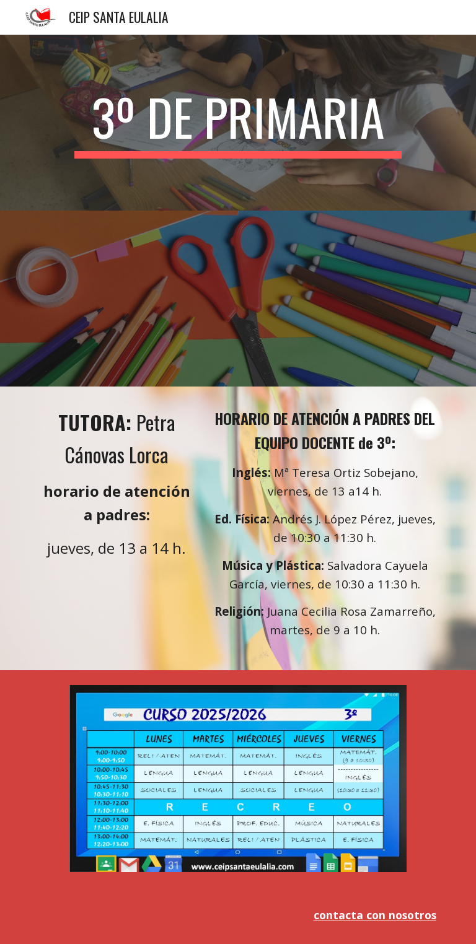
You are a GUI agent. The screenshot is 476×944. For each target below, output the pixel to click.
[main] (237, 123)
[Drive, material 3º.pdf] (238, 298)
